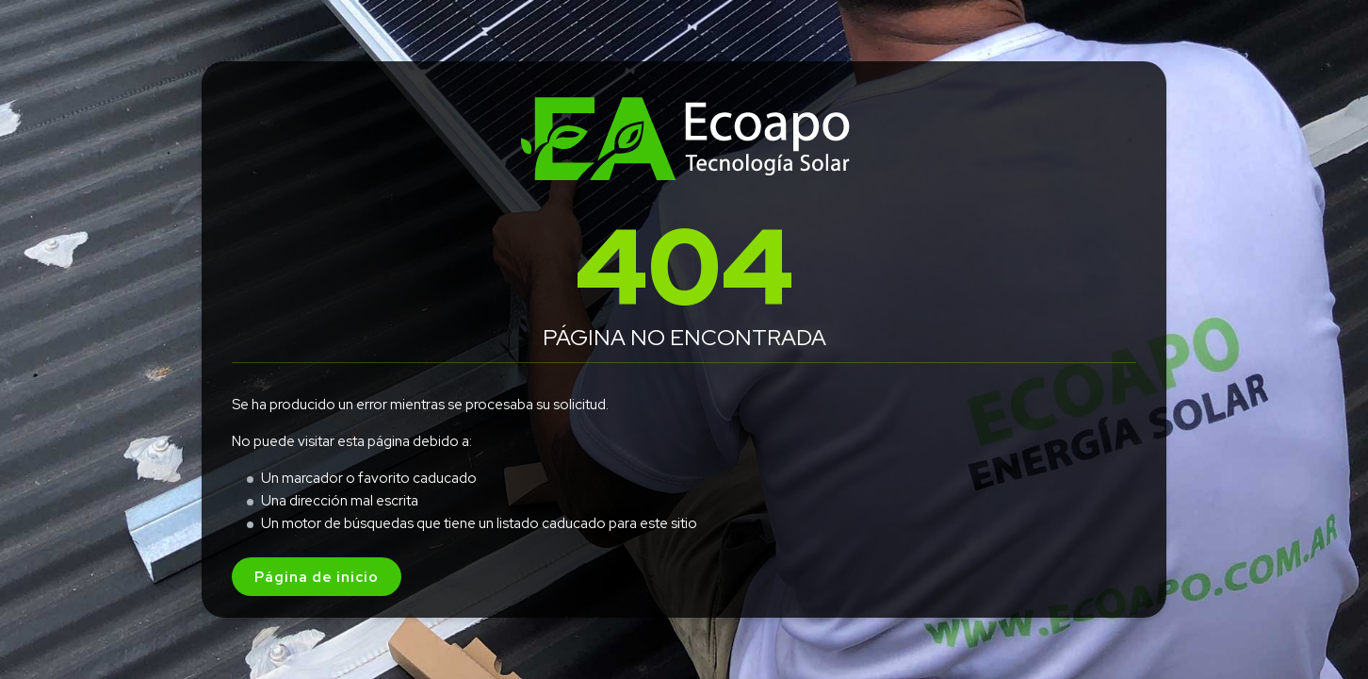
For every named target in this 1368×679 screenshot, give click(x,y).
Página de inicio (316, 576)
